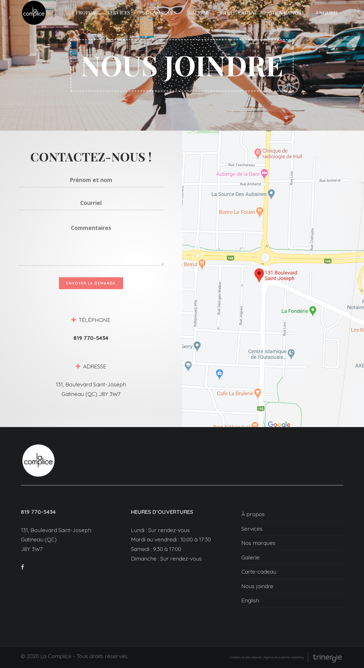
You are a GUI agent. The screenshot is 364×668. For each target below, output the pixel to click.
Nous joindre (257, 586)
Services (252, 528)
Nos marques (258, 542)
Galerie (250, 557)
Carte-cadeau (258, 571)
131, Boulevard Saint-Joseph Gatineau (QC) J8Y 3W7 (56, 539)
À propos (253, 514)
